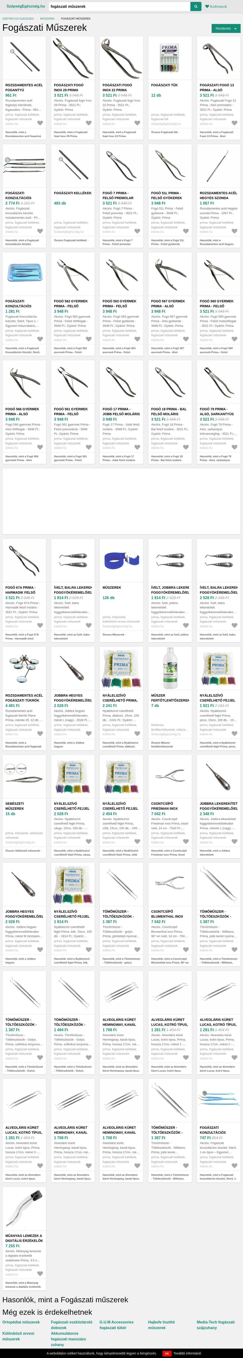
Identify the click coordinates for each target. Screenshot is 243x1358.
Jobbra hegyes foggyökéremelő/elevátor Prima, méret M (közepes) (31, 916)
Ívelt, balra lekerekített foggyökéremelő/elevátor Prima (80, 592)
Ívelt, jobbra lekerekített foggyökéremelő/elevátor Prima (177, 592)
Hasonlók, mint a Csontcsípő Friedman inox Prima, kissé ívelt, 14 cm (169, 854)
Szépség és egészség (18, 18)
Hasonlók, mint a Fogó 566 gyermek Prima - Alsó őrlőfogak (21, 460)
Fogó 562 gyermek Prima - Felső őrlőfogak (71, 306)
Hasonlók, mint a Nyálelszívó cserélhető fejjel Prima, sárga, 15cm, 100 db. (72, 854)
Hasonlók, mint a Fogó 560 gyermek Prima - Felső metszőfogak (216, 352)
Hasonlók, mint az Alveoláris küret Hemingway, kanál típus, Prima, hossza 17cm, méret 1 (121, 1070)
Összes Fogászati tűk (164, 132)
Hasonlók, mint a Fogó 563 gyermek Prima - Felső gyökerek (119, 352)
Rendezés (223, 28)
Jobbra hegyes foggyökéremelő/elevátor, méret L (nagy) (80, 700)
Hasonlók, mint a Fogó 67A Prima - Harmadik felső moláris (22, 638)
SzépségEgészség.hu (26, 6)
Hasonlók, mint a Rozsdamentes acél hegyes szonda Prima (217, 244)
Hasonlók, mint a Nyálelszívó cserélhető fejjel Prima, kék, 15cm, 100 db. (72, 962)
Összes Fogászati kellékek (70, 240)
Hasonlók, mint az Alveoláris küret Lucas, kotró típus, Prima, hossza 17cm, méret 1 (169, 1070)
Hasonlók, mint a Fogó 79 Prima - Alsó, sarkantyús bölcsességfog (215, 460)
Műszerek (47, 18)
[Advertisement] (121, 501)
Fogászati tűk (164, 85)
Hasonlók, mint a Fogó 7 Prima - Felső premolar (118, 242)
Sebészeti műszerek (14, 806)
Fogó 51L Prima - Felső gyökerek (166, 195)
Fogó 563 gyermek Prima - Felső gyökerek (119, 306)
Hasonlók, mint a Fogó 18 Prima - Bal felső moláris (167, 458)
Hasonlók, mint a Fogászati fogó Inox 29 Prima (71, 134)
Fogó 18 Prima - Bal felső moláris (169, 411)
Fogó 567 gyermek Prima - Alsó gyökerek (168, 306)
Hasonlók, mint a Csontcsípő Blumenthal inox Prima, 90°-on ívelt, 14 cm (170, 962)
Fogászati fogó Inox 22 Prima (117, 87)
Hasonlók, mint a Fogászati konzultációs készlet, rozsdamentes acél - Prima (22, 244)
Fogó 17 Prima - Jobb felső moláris (121, 411)
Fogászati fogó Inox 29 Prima (69, 87)
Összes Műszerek (113, 634)
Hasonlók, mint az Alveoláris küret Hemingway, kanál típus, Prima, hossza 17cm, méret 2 (72, 1178)
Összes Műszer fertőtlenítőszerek (162, 744)
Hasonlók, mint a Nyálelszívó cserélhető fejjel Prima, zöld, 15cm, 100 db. (120, 854)
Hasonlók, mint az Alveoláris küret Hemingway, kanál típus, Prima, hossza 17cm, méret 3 (121, 1178)
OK (167, 1353)
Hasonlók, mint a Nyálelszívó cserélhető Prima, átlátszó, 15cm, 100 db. (120, 746)
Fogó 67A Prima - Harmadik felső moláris (20, 592)
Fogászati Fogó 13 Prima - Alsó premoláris (217, 90)
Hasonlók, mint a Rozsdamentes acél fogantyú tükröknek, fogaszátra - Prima (23, 136)
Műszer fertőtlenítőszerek (170, 698)
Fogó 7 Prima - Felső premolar (118, 195)
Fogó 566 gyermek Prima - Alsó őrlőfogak (22, 414)
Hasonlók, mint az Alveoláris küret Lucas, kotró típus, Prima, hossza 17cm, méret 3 (23, 1178)
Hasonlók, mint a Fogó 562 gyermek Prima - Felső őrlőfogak (70, 352)
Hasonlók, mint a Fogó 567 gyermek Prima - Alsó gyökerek (167, 352)
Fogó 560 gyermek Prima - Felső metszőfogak (217, 306)
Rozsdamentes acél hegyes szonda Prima (218, 198)
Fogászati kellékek (73, 193)
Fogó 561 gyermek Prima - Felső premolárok (71, 414)
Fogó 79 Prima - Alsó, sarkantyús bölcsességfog (217, 414)
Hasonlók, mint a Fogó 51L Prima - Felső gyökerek (167, 242)
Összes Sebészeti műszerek (22, 850)
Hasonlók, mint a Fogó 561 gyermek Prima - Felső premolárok (70, 460)
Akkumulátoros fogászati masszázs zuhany (68, 1339)
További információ (187, 1353)
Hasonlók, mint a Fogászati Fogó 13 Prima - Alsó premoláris (216, 136)
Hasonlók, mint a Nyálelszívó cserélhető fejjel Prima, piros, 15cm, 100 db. (218, 746)
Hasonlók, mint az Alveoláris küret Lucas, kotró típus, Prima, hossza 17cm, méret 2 (217, 1070)
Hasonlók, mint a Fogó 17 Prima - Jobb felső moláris (119, 458)
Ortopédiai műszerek (21, 1322)
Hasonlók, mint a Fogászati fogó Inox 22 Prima (119, 134)
